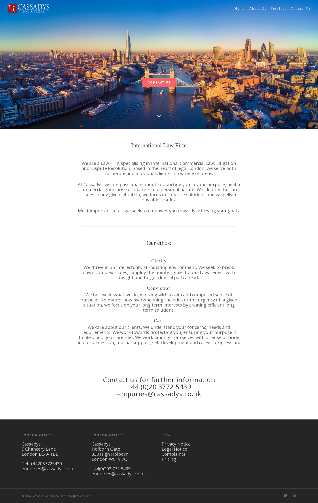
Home (239, 13)
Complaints (174, 454)
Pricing (169, 459)
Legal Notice (174, 449)
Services (278, 13)
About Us (257, 13)
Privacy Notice (176, 444)
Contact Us (301, 13)
